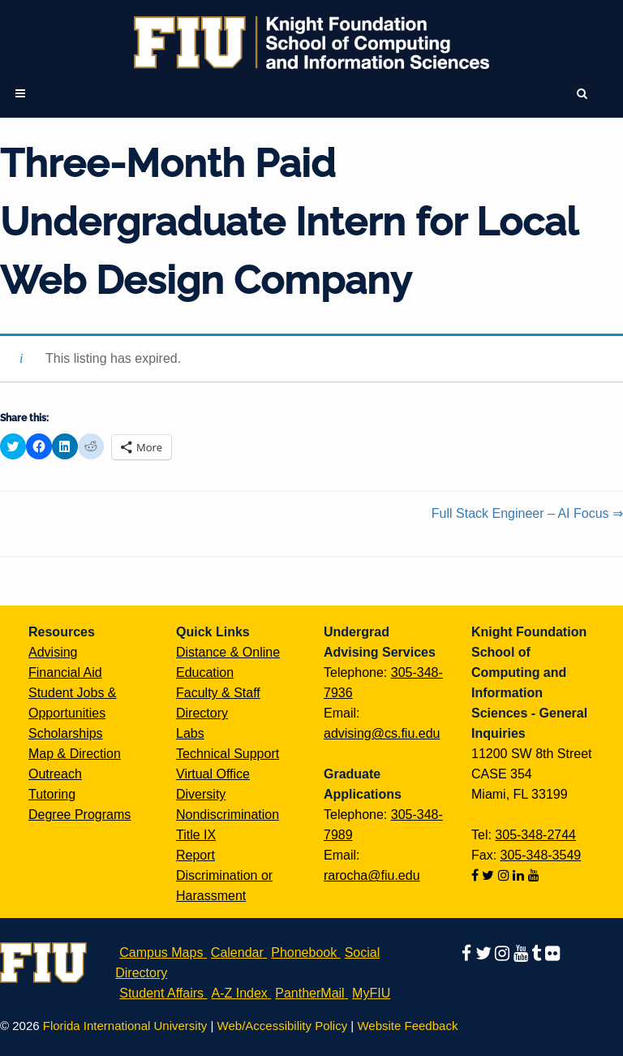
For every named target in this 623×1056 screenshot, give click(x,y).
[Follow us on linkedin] (520, 875)
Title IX (196, 835)
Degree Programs (79, 814)
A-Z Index (239, 993)
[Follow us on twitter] (489, 875)
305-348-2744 (535, 835)
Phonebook (304, 952)
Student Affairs (161, 993)
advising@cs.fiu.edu (382, 733)
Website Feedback (407, 1025)
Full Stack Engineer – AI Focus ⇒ (527, 513)
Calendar (237, 952)
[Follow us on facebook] (476, 875)
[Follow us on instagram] (505, 875)
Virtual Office (213, 774)
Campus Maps (161, 952)
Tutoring (51, 794)
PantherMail (309, 993)
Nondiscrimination (227, 814)
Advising (52, 652)
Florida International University (125, 1025)
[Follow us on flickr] (552, 952)
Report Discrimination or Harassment (224, 875)
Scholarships (65, 733)
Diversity (201, 794)
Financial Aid (65, 672)
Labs (190, 733)
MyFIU (371, 993)
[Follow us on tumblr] (537, 952)
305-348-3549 (541, 855)
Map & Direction (74, 754)
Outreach (55, 774)
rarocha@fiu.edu (372, 875)
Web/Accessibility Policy (282, 1025)
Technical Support (227, 754)
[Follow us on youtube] (533, 875)
